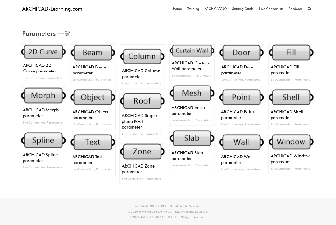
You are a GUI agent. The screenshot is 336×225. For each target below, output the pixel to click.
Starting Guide (243, 9)
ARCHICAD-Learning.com (52, 9)
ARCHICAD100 (216, 9)
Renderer (295, 9)
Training (193, 9)
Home (177, 9)
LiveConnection (34, 78)
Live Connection (271, 9)
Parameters (55, 78)
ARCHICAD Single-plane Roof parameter (140, 121)
